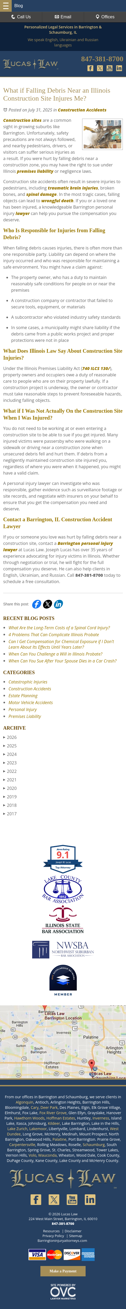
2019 (10, 797)
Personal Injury (23, 709)
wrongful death (57, 201)
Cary (35, 1107)
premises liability (35, 171)
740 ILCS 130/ (96, 368)
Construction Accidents (82, 110)
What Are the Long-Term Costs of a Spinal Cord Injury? (59, 628)
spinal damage (41, 194)
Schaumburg (94, 1144)
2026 (10, 737)
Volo (32, 1155)
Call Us (21, 17)
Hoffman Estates (61, 1118)
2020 (10, 788)
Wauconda (47, 1155)
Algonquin (24, 1102)
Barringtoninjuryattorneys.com (62, 1240)
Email (63, 17)
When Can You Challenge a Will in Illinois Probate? (55, 654)
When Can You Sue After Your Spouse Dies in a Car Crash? (62, 661)
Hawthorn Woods (29, 1118)
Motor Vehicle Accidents (31, 702)
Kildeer (54, 1123)
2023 (10, 763)
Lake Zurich (17, 1128)
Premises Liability (25, 716)
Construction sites (22, 120)
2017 (10, 814)
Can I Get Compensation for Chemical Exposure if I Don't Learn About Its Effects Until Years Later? (61, 644)
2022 (10, 771)
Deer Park (49, 1107)
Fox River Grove (52, 1112)
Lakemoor (38, 1128)
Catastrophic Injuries (28, 682)
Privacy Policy (53, 1235)
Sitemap (75, 1235)
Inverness (101, 1118)
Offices (105, 17)
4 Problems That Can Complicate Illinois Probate (54, 635)
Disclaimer (73, 1231)
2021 (10, 780)
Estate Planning (23, 696)
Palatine (59, 1139)
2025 (10, 746)
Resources (51, 1231)
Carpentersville (22, 1144)
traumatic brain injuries (73, 188)
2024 (10, 754)
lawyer (22, 213)
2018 (10, 805)
